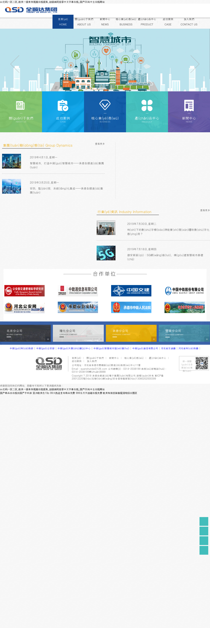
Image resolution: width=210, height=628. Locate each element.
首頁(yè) (76, 358)
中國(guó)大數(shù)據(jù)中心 (73, 348)
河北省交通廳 (168, 348)
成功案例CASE (168, 21)
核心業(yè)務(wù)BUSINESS (126, 21)
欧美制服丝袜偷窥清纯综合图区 (120, 393)
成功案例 (77, 361)
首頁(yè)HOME (63, 21)
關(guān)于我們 (95, 358)
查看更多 (100, 143)
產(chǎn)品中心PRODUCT (147, 21)
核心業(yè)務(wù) (134, 358)
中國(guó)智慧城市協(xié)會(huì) (111, 348)
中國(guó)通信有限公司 (145, 348)
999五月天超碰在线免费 (89, 393)
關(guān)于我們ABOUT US (84, 21)
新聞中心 (114, 358)
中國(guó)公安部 (45, 348)
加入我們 (92, 361)
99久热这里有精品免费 (62, 393)
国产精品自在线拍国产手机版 (16, 393)
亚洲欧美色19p (41, 393)
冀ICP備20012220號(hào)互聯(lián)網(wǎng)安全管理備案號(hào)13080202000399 (117, 377)
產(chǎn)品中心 (157, 358)
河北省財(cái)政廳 (188, 348)
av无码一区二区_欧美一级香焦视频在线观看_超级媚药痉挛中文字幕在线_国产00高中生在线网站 (52, 1)
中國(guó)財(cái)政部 (21, 348)
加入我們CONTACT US (189, 21)
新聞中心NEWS (105, 21)
